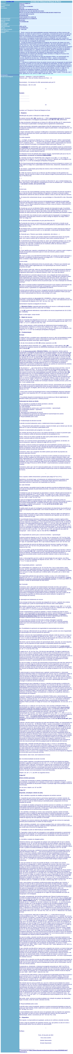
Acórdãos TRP (10, 1)
